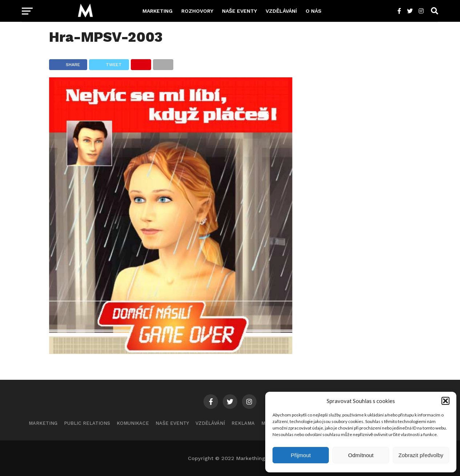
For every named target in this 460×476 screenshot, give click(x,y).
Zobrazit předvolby (421, 455)
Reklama (243, 423)
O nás (314, 11)
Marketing (157, 11)
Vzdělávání (281, 11)
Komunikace (133, 423)
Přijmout (301, 455)
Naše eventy (239, 11)
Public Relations (87, 423)
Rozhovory (197, 11)
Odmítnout (361, 455)
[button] (445, 400)
